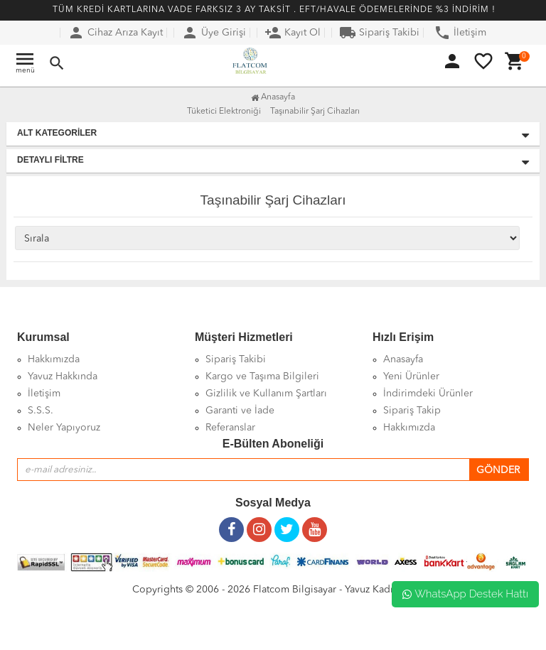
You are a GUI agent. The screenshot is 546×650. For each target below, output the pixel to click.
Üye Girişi (213, 33)
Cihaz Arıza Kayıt (115, 33)
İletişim (460, 33)
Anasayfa (273, 97)
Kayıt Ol (292, 33)
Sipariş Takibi (379, 33)
